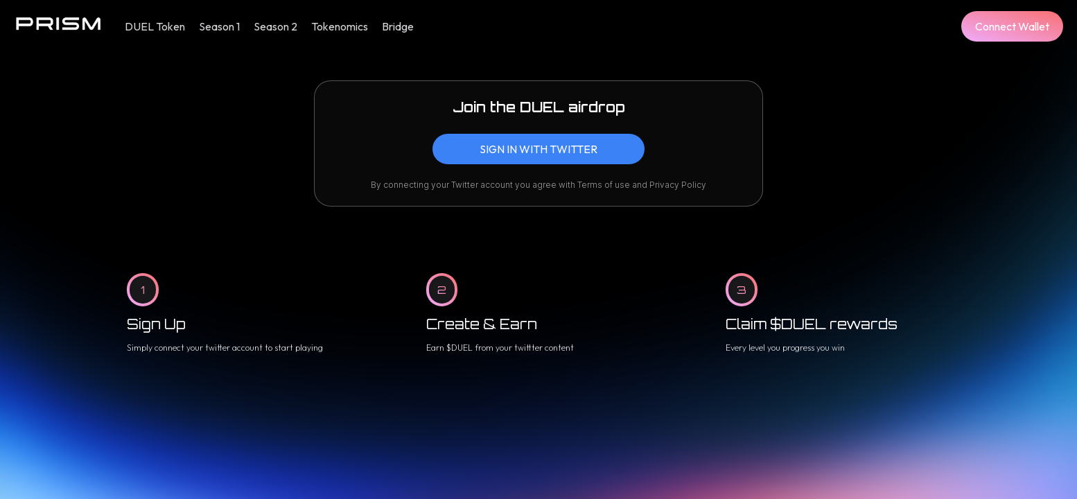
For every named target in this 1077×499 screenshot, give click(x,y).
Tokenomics (339, 26)
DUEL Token (155, 26)
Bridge (398, 26)
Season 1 (219, 26)
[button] (1012, 26)
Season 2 (275, 26)
